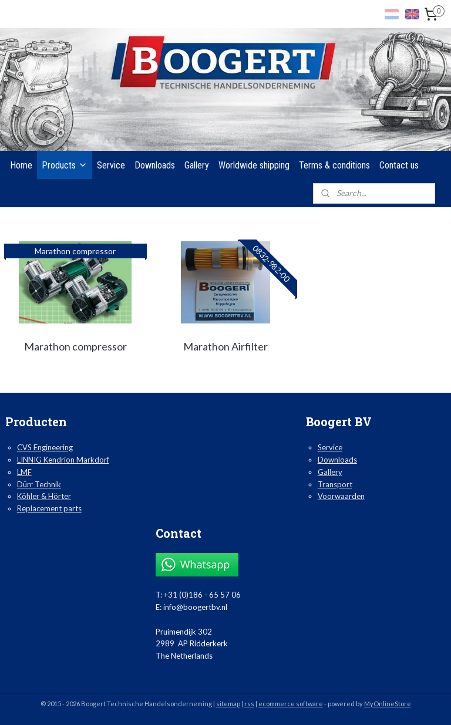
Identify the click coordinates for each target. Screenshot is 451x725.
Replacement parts (49, 508)
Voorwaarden (341, 496)
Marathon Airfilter (225, 346)
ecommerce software (290, 703)
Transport (335, 484)
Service (111, 165)
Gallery (196, 165)
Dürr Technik (39, 484)
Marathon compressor (75, 346)
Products (64, 165)
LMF (24, 472)
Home (21, 165)
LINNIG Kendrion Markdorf (63, 459)
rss (249, 703)
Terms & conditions (334, 165)
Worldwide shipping (254, 165)
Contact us (399, 165)
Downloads (154, 165)
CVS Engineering (45, 447)
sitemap (228, 703)
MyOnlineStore (387, 703)
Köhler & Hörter (44, 496)
